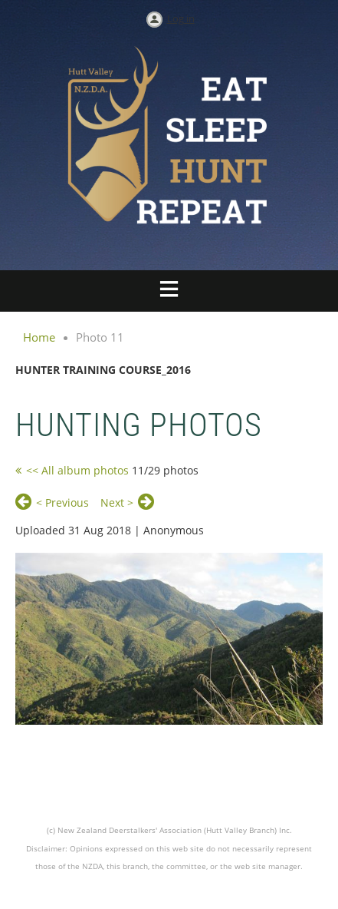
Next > (116, 502)
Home (39, 337)
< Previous (62, 502)
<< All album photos (77, 470)
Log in (181, 18)
